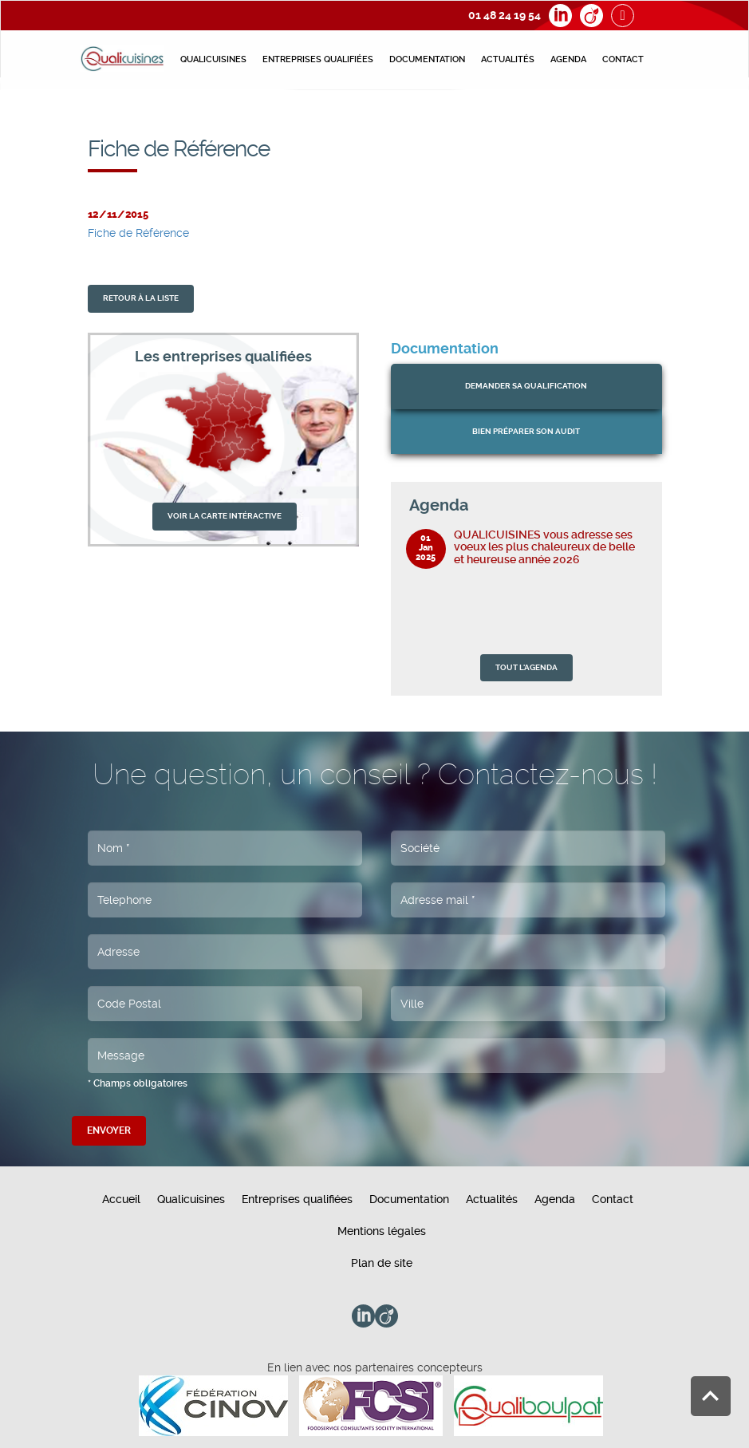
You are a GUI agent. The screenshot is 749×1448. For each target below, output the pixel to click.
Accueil (121, 1199)
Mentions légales (381, 1231)
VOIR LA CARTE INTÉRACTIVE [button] (225, 515)
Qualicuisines (213, 59)
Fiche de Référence (138, 233)
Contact (623, 59)
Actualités (507, 59)
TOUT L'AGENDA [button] (526, 667)
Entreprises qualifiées (317, 59)
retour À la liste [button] (141, 298)
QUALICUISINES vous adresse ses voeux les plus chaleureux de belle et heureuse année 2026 (544, 547)
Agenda (568, 59)
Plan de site (381, 1263)
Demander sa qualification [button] (526, 385)
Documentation (427, 59)
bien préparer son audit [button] (526, 431)
